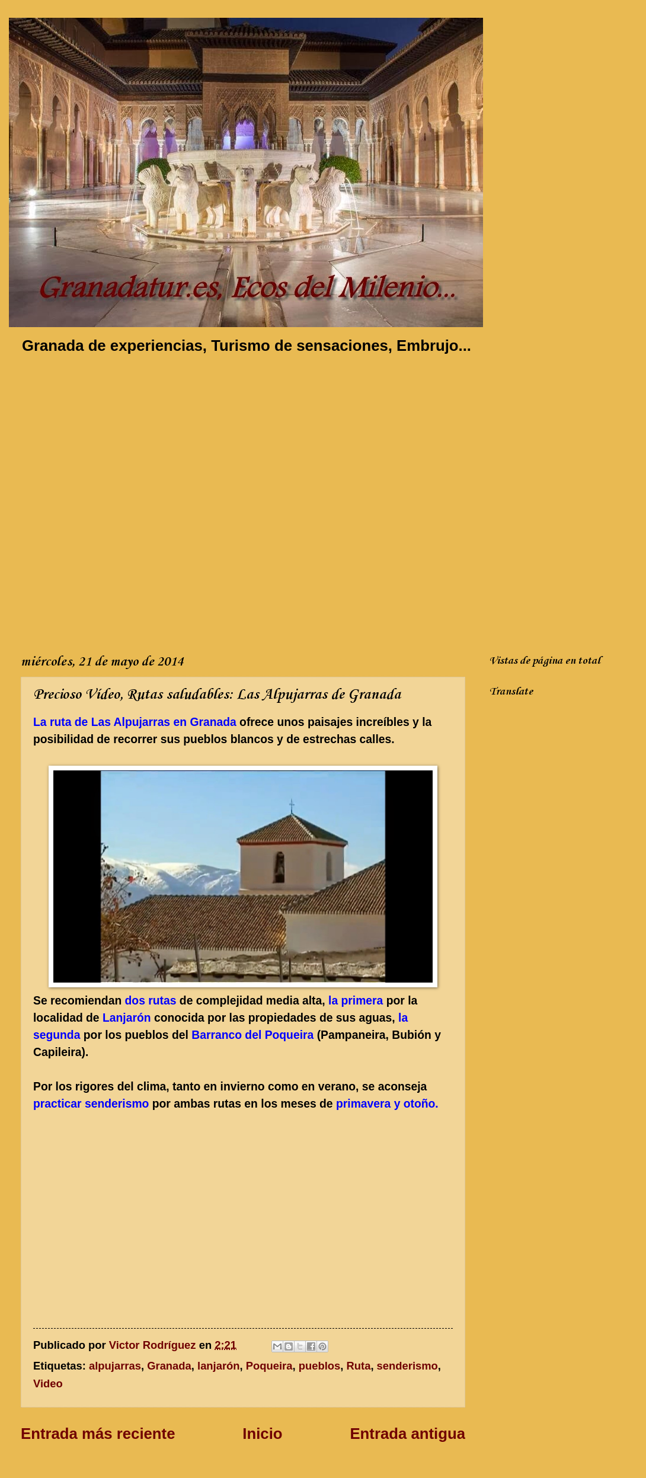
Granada (169, 1365)
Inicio (262, 1433)
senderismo (407, 1365)
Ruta (359, 1365)
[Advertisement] (130, 501)
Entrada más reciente (98, 1433)
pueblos (320, 1365)
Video (48, 1383)
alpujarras (115, 1365)
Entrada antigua (407, 1433)
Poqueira (269, 1365)
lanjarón (218, 1365)
